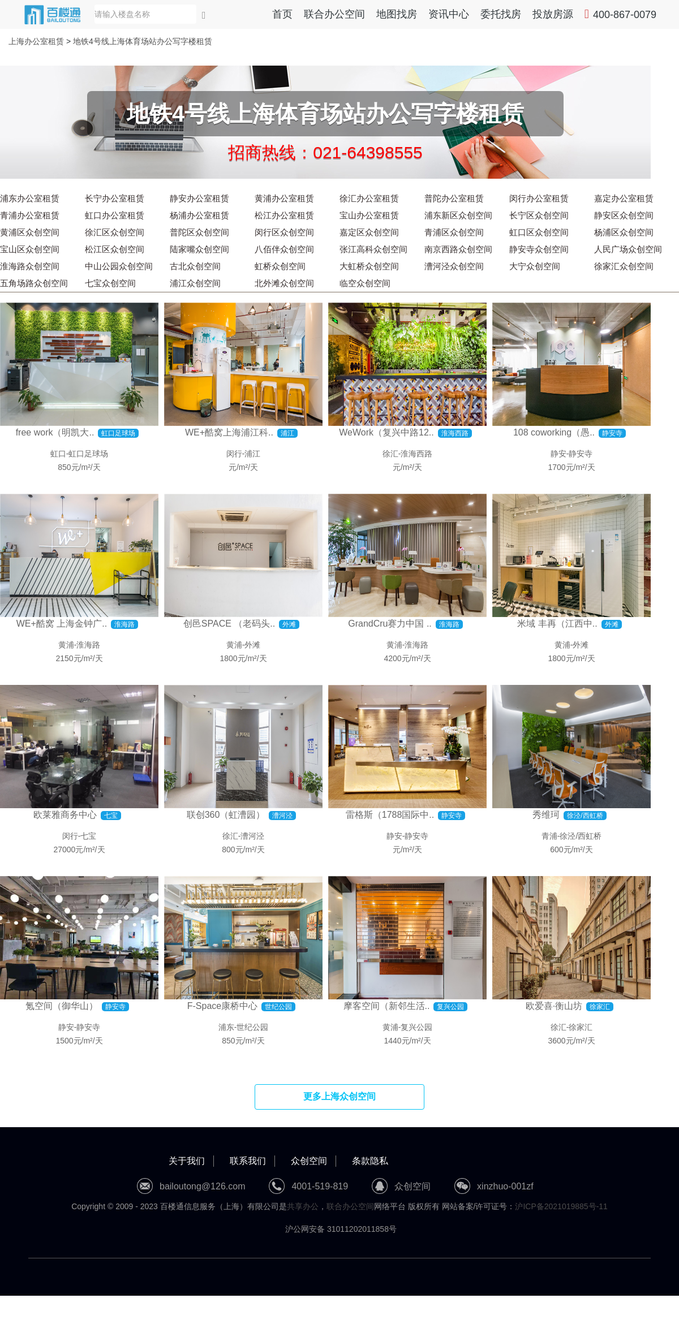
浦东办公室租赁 (29, 198)
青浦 (549, 835)
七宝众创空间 (110, 283)
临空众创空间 (365, 283)
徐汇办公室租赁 (369, 198)
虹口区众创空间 (539, 232)
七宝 (88, 835)
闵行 (234, 453)
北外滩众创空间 (284, 283)
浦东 (226, 1027)
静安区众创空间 (624, 215)
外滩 (252, 644)
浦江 (252, 453)
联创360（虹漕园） (226, 815)
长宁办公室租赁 (114, 198)
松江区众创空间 (114, 249)
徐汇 (390, 453)
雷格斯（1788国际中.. (390, 815)
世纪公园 (252, 1027)
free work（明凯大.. (55, 432)
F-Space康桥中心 (222, 1006)
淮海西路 (416, 453)
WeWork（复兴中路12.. (386, 432)
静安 (558, 453)
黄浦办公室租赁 (284, 198)
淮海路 (88, 644)
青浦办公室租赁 (29, 215)
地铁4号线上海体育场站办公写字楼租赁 (142, 41)
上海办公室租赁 (36, 41)
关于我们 (187, 1161)
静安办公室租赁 (199, 198)
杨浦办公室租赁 (199, 215)
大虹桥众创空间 (369, 266)
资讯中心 (448, 14)
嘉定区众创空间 (369, 232)
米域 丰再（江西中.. (557, 623)
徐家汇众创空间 (624, 266)
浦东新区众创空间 (458, 215)
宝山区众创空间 (29, 249)
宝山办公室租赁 (369, 215)
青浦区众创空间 (454, 232)
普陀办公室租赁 (454, 198)
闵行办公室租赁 (539, 198)
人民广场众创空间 (628, 249)
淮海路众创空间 (29, 266)
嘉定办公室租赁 (624, 198)
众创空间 (309, 1161)
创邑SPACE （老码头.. (229, 623)
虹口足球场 (88, 453)
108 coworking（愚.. (554, 432)
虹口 (58, 453)
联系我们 (248, 1161)
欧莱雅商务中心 (65, 815)
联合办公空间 (334, 14)
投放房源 (552, 14)
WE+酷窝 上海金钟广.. (61, 623)
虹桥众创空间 (280, 266)
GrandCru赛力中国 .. (390, 623)
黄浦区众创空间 (29, 232)
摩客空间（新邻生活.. (386, 1006)
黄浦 (66, 644)
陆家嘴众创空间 (199, 249)
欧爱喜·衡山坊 (554, 1006)
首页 (282, 14)
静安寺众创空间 (539, 249)
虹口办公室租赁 (114, 215)
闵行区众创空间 (284, 232)
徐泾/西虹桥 (580, 835)
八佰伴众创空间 (284, 249)
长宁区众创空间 (539, 215)
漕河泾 (252, 835)
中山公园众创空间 (119, 266)
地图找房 (396, 14)
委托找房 (500, 14)
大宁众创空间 (534, 266)
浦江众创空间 (195, 283)
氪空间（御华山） (61, 1006)
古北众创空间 (195, 266)
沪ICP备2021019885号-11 (561, 1206)
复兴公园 (416, 1027)
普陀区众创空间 (199, 232)
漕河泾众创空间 (454, 266)
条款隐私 (370, 1161)
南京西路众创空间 (458, 249)
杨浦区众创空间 (624, 232)
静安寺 (580, 453)
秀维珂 (546, 815)
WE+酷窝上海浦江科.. (229, 432)
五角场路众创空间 (34, 283)
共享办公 (303, 1206)
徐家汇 (580, 1027)
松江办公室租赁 (284, 215)
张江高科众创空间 (373, 249)
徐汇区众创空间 (114, 232)
